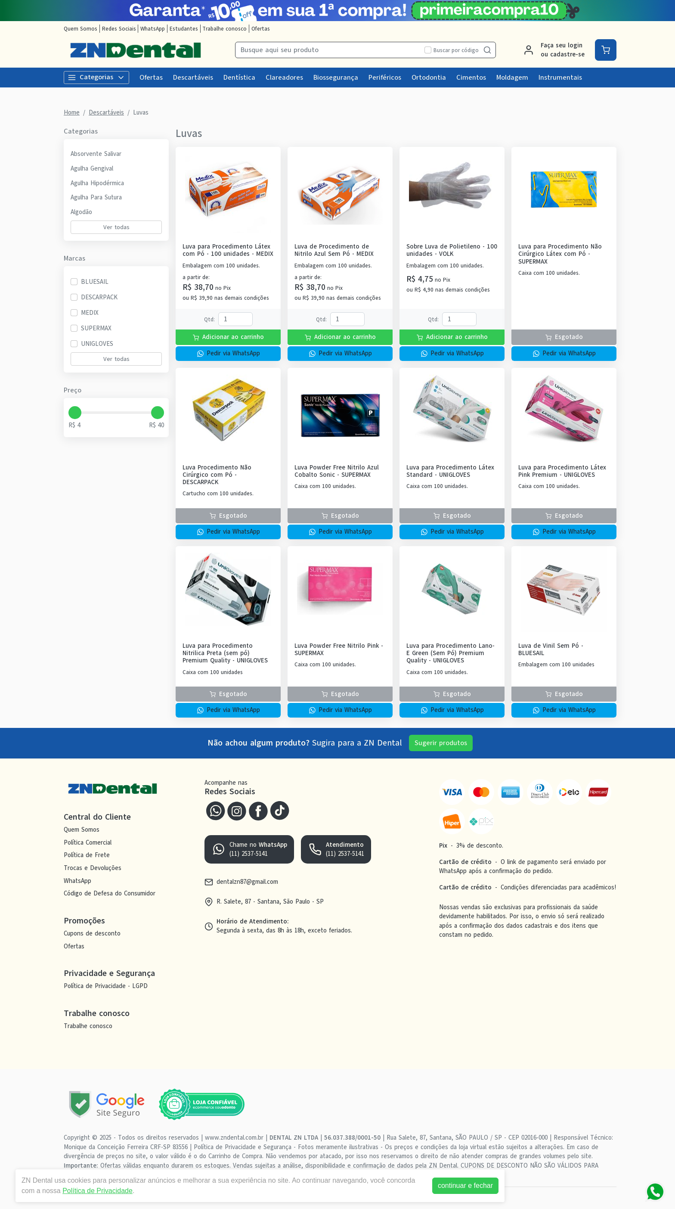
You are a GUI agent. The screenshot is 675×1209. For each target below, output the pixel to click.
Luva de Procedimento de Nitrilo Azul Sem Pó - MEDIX (334, 250)
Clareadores (284, 77)
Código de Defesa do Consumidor (109, 893)
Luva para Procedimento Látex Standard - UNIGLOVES (450, 471)
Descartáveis (193, 77)
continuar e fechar (465, 1185)
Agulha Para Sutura (96, 197)
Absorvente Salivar (96, 153)
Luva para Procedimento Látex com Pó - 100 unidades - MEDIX (228, 250)
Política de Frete (87, 855)
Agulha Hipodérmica (97, 183)
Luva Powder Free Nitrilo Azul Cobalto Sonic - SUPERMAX (336, 471)
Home (72, 112)
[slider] (74, 412)
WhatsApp (152, 28)
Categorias (96, 77)
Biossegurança (335, 77)
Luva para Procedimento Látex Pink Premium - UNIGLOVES (562, 471)
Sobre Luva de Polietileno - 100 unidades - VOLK (451, 250)
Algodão (81, 212)
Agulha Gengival (92, 168)
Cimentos (471, 77)
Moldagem (512, 77)
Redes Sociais (119, 28)
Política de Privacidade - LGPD (106, 986)
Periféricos (384, 77)
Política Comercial (87, 842)
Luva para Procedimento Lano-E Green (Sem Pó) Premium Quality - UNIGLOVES (450, 653)
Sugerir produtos (441, 743)
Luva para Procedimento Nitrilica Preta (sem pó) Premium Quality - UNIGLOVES (225, 653)
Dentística (239, 77)
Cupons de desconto (92, 933)
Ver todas (116, 227)
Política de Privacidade (97, 1190)
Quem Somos (80, 28)
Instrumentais (560, 77)
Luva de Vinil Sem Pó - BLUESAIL (550, 649)
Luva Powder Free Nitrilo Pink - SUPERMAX (338, 649)
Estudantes (184, 28)
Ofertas (260, 28)
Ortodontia (429, 77)
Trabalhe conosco (224, 28)
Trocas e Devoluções (92, 868)
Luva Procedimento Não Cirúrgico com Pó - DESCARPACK (217, 475)
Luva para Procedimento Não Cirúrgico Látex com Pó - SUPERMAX (560, 254)
